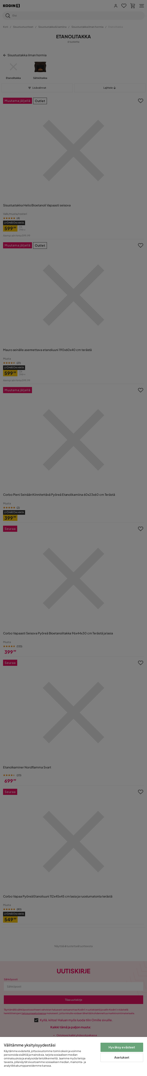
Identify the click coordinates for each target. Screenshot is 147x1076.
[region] (73, 1056)
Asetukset (121, 1057)
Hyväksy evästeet (122, 1047)
